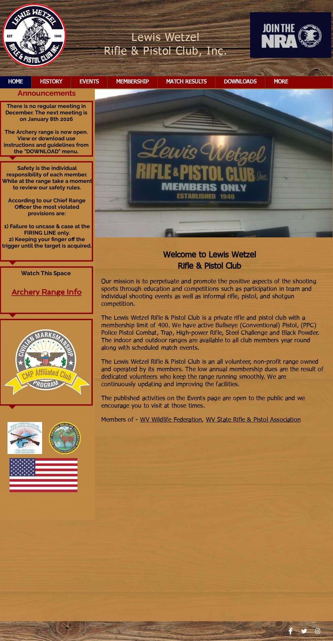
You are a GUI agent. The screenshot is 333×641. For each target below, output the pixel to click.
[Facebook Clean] (290, 631)
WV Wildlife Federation (171, 420)
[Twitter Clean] (304, 631)
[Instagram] (317, 631)
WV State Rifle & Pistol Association (253, 420)
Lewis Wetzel (165, 37)
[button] (132, 82)
